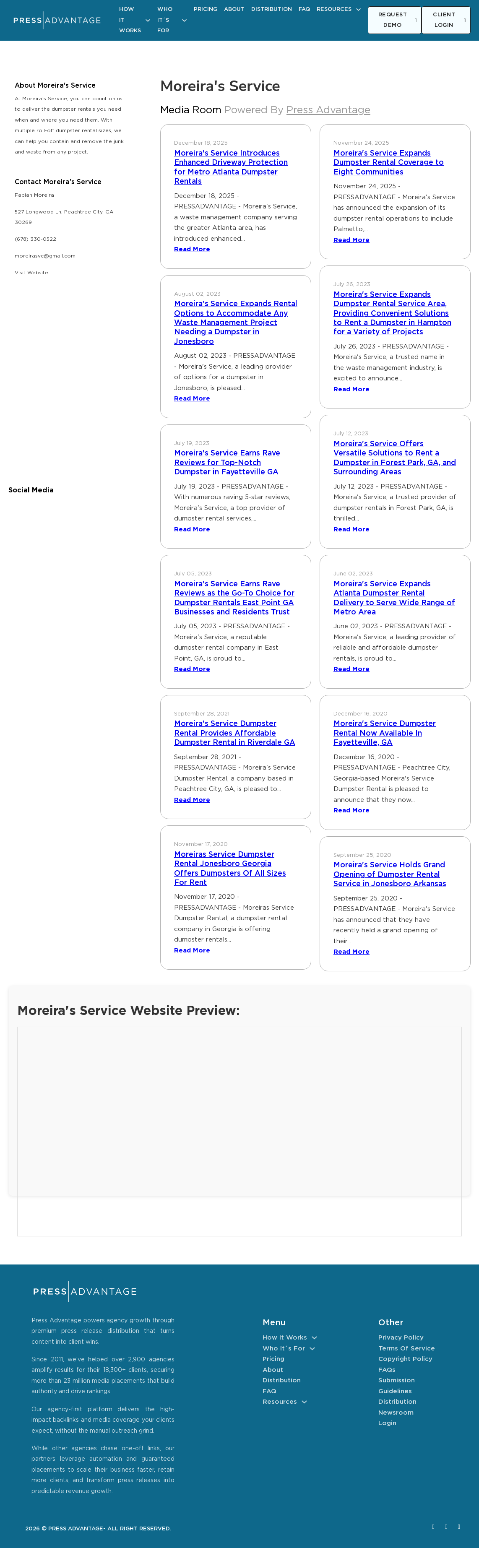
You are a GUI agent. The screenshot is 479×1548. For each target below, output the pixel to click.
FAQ (304, 9)
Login (387, 1423)
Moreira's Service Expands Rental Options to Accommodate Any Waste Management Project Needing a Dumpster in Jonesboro (235, 323)
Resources (334, 9)
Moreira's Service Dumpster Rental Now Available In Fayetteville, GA (384, 733)
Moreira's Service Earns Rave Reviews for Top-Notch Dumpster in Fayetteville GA (227, 463)
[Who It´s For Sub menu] (184, 20)
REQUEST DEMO (397, 20)
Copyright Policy (405, 1359)
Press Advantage (328, 110)
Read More (192, 249)
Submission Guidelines (396, 1386)
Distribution (271, 9)
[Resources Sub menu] (358, 9)
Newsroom (396, 1412)
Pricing (205, 9)
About (234, 9)
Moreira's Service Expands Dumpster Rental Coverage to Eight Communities (388, 163)
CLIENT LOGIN (449, 20)
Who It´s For (164, 20)
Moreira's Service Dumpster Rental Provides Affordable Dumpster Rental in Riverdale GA (234, 733)
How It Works (130, 20)
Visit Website (31, 273)
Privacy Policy (401, 1337)
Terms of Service (406, 1348)
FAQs (387, 1370)
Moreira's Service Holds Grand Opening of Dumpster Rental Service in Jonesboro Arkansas (389, 874)
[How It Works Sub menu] (148, 20)
